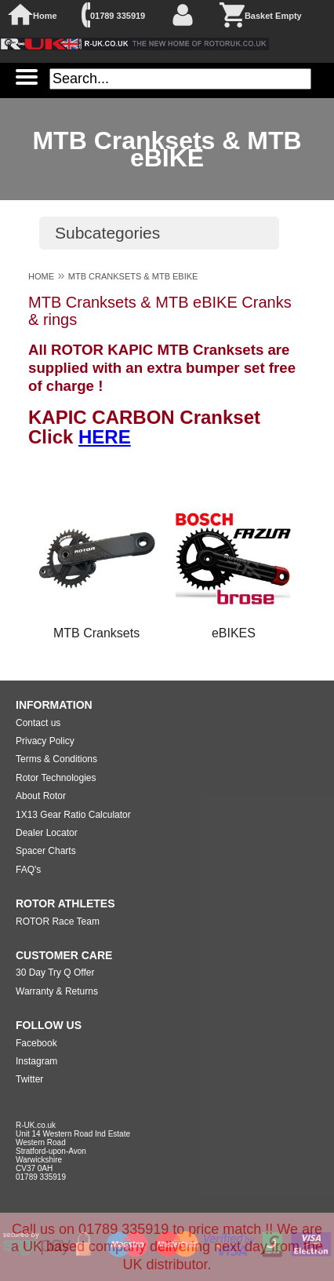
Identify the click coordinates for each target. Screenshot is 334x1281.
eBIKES (234, 633)
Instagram (36, 1061)
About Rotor (41, 795)
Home (45, 15)
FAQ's (28, 869)
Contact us (38, 722)
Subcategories (107, 233)
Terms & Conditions (56, 759)
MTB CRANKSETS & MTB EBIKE (133, 276)
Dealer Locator (47, 832)
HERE (104, 436)
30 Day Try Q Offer (55, 972)
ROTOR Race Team (58, 921)
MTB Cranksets (96, 633)
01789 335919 (117, 15)
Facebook (36, 1043)
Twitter (29, 1079)
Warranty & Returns (57, 991)
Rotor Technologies (56, 777)
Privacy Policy (45, 740)
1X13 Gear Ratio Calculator (73, 814)
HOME (41, 276)
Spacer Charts (46, 850)
